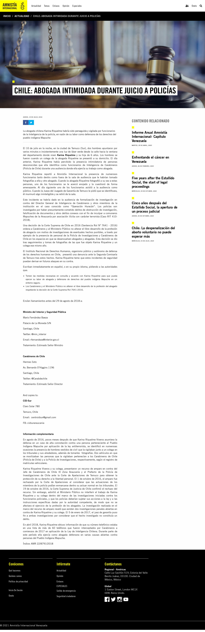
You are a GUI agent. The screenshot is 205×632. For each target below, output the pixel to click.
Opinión (60, 576)
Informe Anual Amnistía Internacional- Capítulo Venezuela (149, 136)
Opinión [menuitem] (66, 5)
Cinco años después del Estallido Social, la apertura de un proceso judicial (154, 207)
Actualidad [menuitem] (36, 5)
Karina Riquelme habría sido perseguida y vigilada (70, 130)
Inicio (7, 16)
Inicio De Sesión (16, 590)
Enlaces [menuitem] (56, 5)
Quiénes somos (15, 576)
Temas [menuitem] (47, 5)
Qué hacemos (14, 570)
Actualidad (22, 16)
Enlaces (60, 581)
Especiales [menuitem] (77, 5)
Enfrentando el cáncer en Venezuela (150, 159)
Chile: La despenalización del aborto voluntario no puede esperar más (153, 232)
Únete (194, 5)
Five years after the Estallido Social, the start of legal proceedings (153, 182)
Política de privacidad (18, 581)
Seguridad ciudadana (66, 596)
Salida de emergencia (66, 590)
